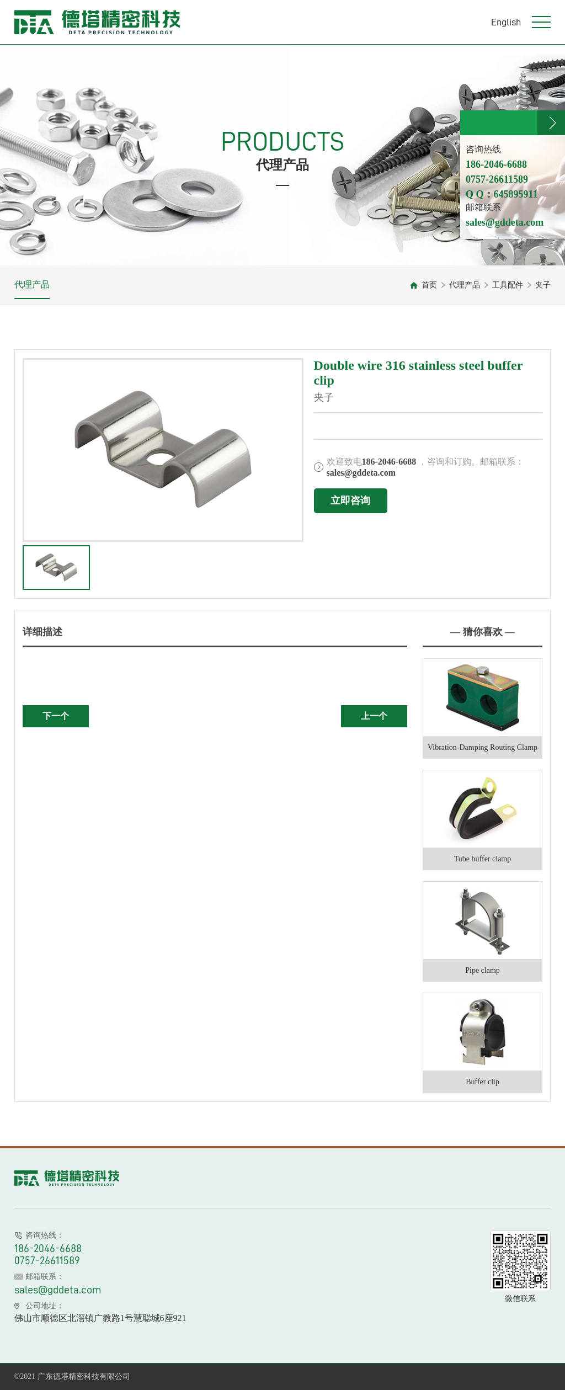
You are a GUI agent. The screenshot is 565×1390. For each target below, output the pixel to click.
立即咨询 (350, 500)
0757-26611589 (47, 1260)
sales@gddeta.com (58, 1289)
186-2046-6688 (48, 1248)
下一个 (55, 716)
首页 (429, 285)
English (506, 22)
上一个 (374, 716)
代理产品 (32, 284)
